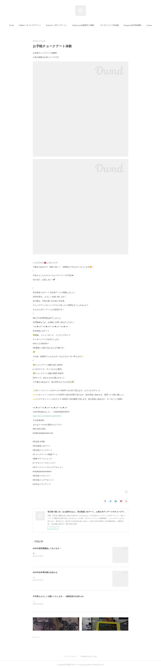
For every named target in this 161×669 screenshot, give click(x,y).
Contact (149, 25)
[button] (11, 25)
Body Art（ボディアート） (56, 25)
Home (11, 25)
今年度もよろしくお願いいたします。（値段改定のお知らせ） (59, 596)
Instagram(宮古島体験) (132, 25)
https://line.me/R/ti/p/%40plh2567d (47, 416)
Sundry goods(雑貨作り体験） (84, 25)
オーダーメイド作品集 (109, 25)
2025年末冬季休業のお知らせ (45, 572)
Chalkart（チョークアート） (30, 25)
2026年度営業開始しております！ (47, 548)
